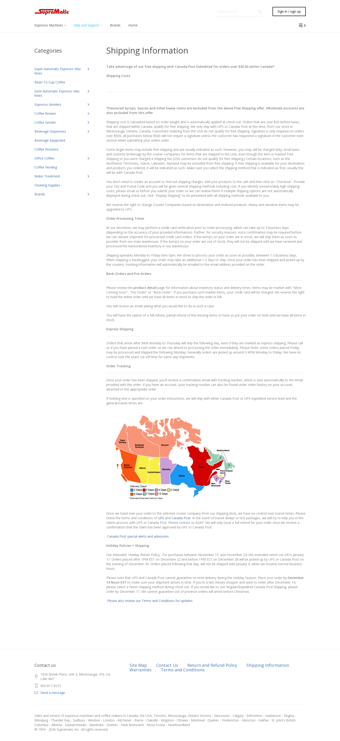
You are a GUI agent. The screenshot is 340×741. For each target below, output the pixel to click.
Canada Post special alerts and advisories (138, 536)
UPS (161, 518)
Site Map (138, 665)
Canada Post (181, 518)
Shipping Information (267, 665)
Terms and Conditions (183, 669)
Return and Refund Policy (212, 665)
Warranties (140, 669)
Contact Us (167, 665)
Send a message (52, 692)
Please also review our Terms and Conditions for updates (149, 600)
